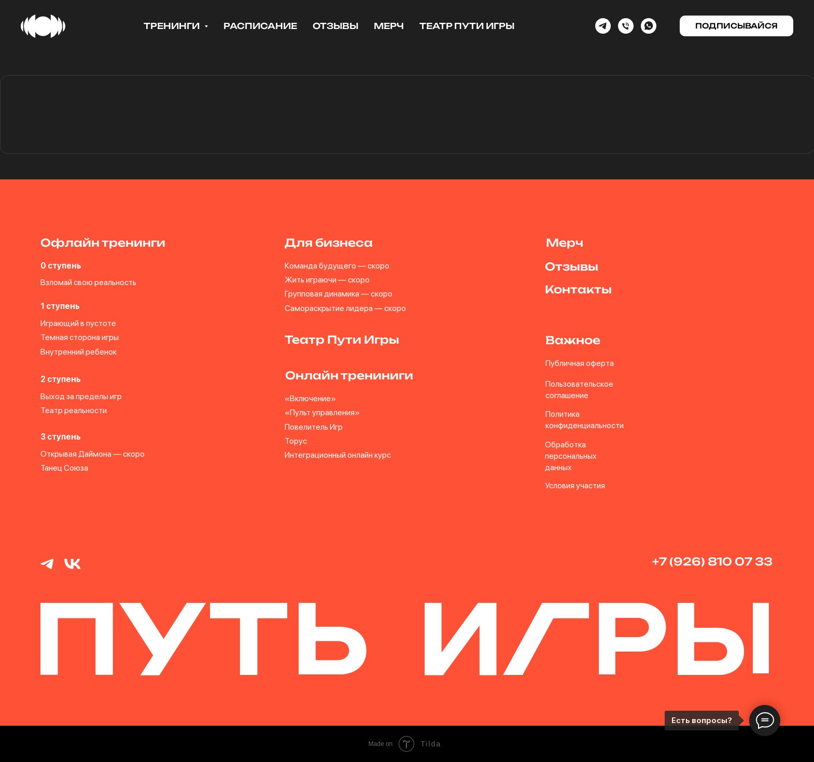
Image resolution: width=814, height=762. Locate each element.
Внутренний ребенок (78, 352)
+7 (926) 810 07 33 (712, 561)
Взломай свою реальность (88, 282)
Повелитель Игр (314, 427)
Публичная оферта (579, 363)
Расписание (260, 26)
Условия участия (575, 485)
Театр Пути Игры (466, 26)
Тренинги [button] (173, 26)
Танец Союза (64, 468)
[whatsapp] (648, 26)
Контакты (578, 289)
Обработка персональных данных (571, 456)
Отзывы (335, 26)
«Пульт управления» (322, 412)
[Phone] (626, 26)
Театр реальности (73, 410)
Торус (296, 441)
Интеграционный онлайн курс (338, 455)
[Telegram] (603, 26)
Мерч (389, 26)
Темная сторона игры (79, 337)
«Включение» (310, 398)
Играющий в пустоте (78, 323)
